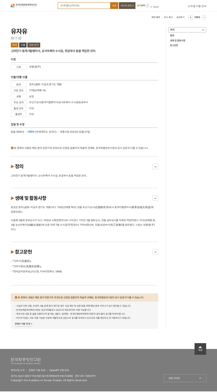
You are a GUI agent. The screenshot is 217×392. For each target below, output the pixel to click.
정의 (172, 36)
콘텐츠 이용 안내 (22, 324)
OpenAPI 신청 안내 (59, 370)
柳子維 (16, 39)
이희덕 (31, 132)
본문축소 (204, 18)
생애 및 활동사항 (177, 41)
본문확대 (191, 18)
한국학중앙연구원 (26, 361)
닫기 (155, 167)
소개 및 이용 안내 (197, 6)
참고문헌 (174, 46)
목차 (172, 30)
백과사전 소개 (18, 370)
